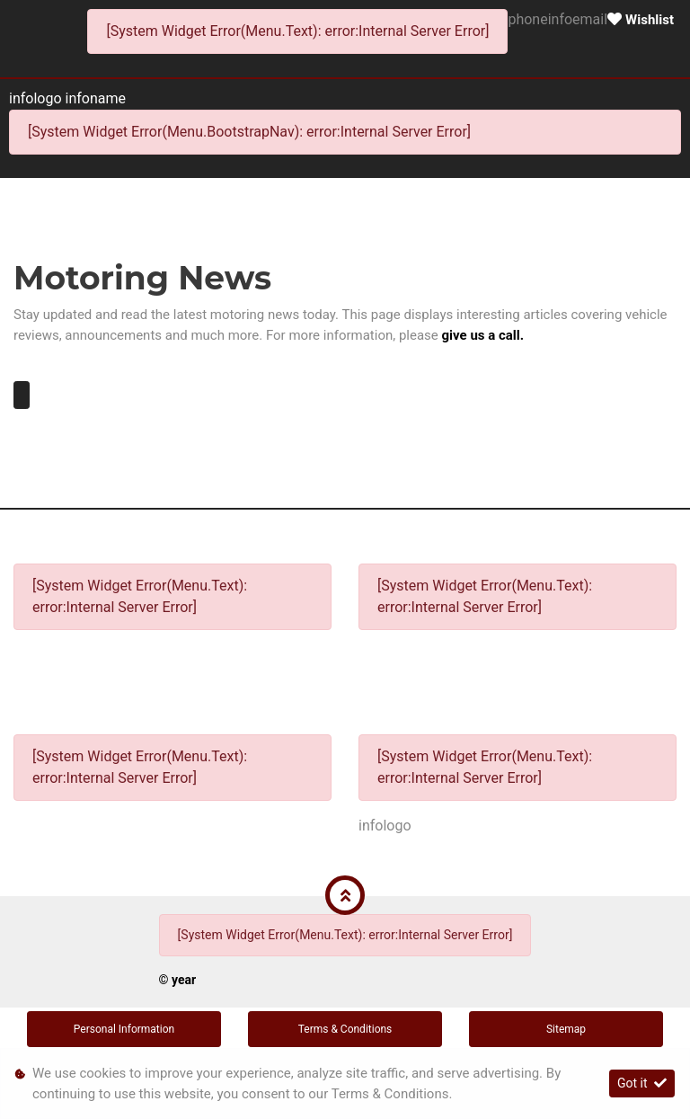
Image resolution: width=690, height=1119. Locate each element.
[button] (345, 895)
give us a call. (483, 335)
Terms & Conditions (345, 1029)
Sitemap (566, 1029)
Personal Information (124, 1029)
